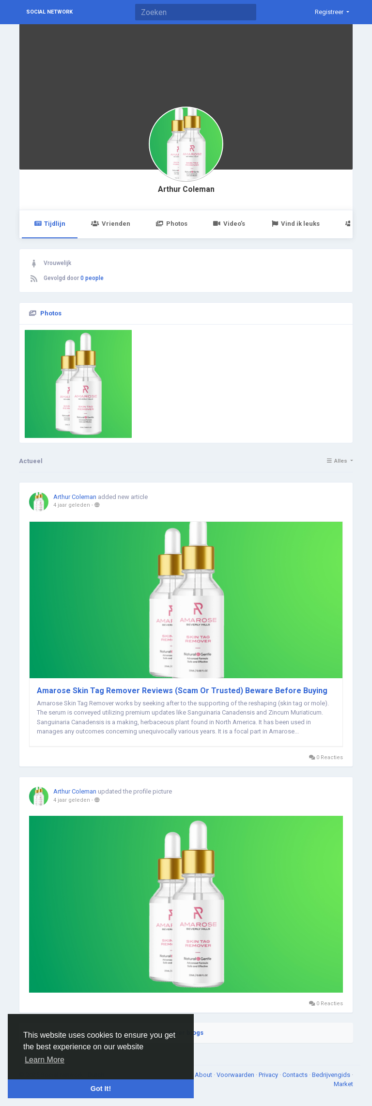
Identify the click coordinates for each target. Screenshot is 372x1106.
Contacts (295, 1074)
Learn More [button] (44, 1060)
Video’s (229, 223)
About (204, 1074)
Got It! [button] (101, 1088)
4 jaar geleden (71, 505)
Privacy (269, 1074)
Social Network (49, 12)
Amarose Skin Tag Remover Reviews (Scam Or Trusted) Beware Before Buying (182, 690)
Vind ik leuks (295, 223)
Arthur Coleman (186, 189)
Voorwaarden (236, 1074)
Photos (171, 223)
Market (343, 1084)
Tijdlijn (49, 223)
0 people (92, 278)
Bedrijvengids (332, 1074)
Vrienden (110, 223)
